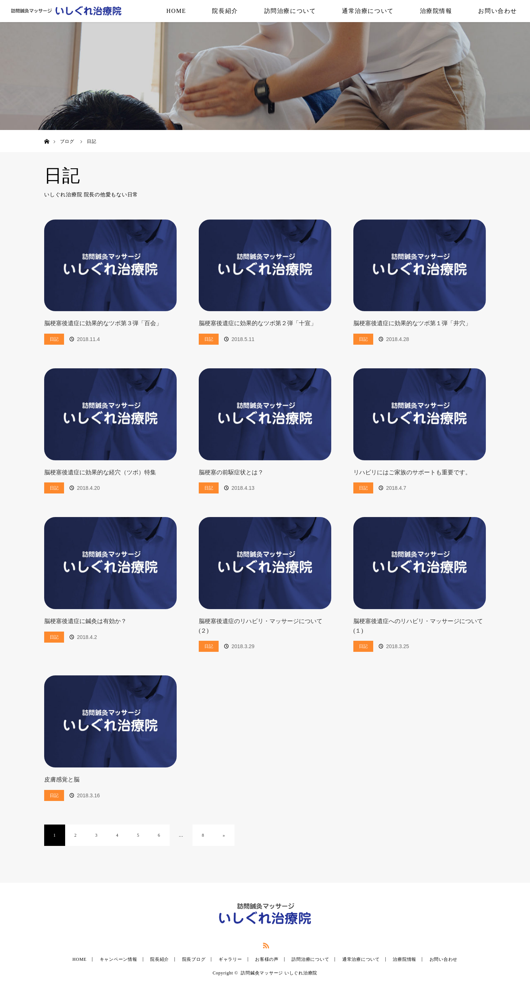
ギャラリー (230, 959)
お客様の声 (267, 959)
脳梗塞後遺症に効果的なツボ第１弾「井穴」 (412, 323)
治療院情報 (436, 11)
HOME (176, 11)
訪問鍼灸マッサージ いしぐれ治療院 (279, 973)
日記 (54, 339)
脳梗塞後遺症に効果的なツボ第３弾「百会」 (103, 323)
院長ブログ (194, 959)
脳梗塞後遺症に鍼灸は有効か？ (85, 621)
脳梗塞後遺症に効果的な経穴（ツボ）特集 (100, 472)
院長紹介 (225, 11)
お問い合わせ (497, 11)
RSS (265, 944)
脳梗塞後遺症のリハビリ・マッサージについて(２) (260, 626)
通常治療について (368, 11)
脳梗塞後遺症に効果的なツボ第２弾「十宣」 (258, 323)
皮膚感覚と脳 (62, 779)
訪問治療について (290, 11)
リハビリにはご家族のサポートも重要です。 (412, 472)
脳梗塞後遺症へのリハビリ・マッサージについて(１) (418, 626)
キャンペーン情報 (118, 959)
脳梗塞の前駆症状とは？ (231, 472)
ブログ (67, 141)
